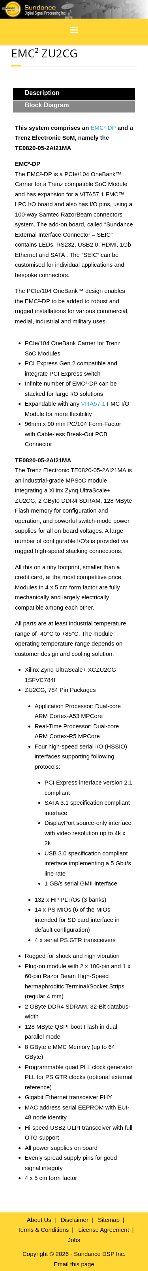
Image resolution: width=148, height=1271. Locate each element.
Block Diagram (47, 105)
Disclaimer (74, 1219)
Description (42, 92)
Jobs (74, 1240)
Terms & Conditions (43, 1229)
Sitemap (109, 1219)
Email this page (74, 1264)
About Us (39, 1219)
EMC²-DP (103, 127)
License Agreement (103, 1229)
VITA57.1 (93, 403)
